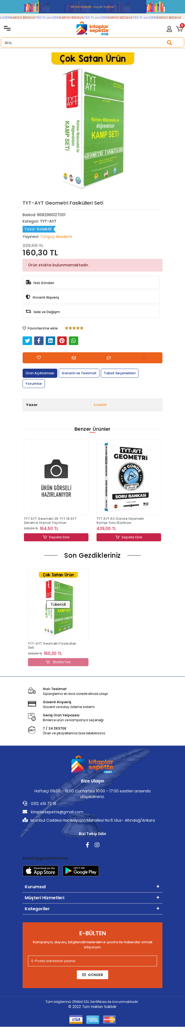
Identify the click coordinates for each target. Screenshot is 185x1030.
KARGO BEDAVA (26, 17)
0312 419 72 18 (39, 803)
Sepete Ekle (56, 537)
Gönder (92, 974)
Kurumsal (35, 887)
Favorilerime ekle (40, 328)
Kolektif (100, 404)
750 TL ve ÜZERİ (50, 17)
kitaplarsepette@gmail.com (53, 812)
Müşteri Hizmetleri (44, 898)
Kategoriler (37, 909)
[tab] (40, 373)
